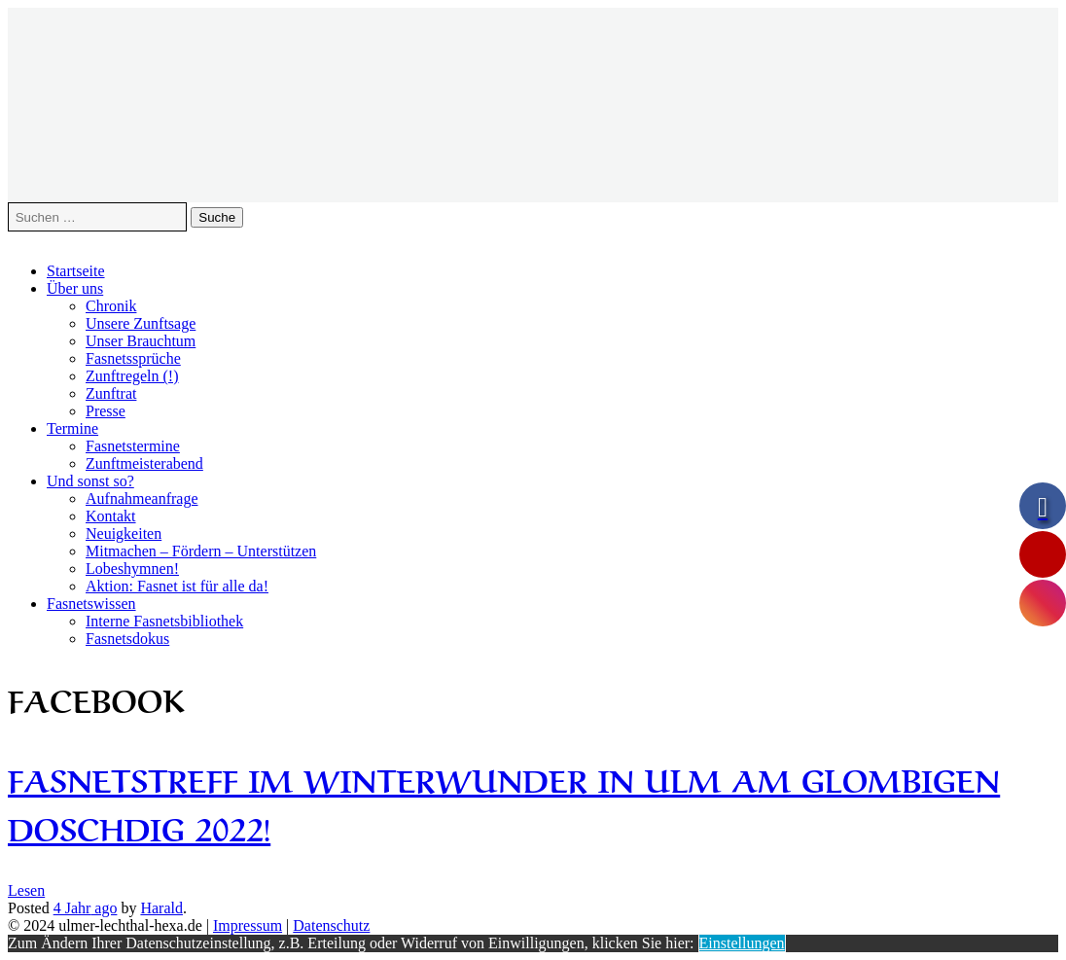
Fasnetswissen (91, 603)
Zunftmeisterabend (144, 463)
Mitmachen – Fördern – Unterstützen (201, 551)
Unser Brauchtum (140, 341)
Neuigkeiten (123, 533)
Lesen (26, 890)
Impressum (247, 925)
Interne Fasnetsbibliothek (164, 621)
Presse (105, 411)
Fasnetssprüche (133, 358)
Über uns (75, 288)
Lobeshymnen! (132, 568)
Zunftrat (111, 393)
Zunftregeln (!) (132, 376)
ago (85, 908)
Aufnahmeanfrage (142, 498)
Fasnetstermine (133, 446)
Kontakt (111, 516)
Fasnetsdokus (127, 638)
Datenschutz (331, 925)
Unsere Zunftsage (140, 323)
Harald (161, 908)
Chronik (111, 306)
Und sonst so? (90, 481)
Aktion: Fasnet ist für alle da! (177, 586)
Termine (72, 428)
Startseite (76, 271)
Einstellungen (742, 943)
